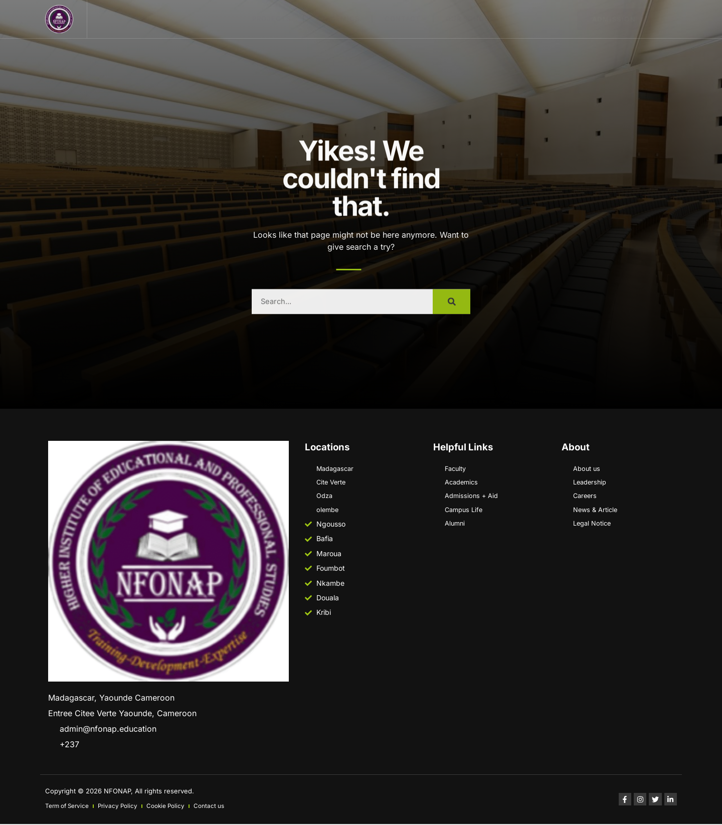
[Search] (451, 312)
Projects (271, 19)
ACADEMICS (337, 19)
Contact (403, 19)
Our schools (472, 19)
